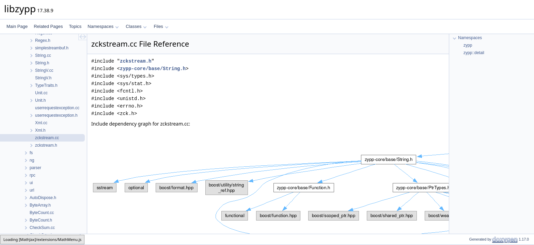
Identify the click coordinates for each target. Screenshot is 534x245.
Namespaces (103, 26)
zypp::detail (474, 52)
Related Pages (48, 26)
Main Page (17, 26)
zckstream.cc (63, 239)
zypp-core (14, 239)
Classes (136, 26)
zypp (468, 45)
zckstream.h (135, 61)
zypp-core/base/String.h (153, 68)
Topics (75, 26)
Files (161, 26)
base (37, 239)
